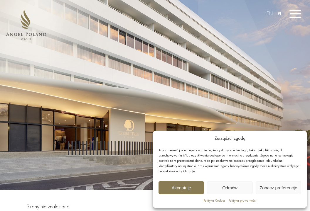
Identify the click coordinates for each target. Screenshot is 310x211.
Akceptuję (181, 187)
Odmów (229, 187)
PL (280, 13)
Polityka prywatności (242, 200)
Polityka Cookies (214, 200)
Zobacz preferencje (278, 187)
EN (270, 13)
